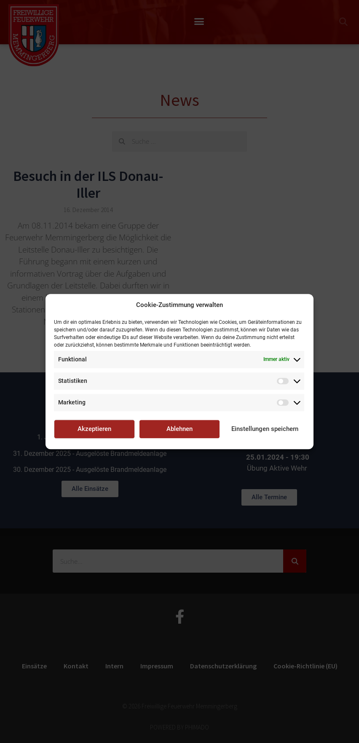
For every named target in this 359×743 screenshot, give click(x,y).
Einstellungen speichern (264, 429)
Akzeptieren (94, 429)
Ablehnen (179, 429)
